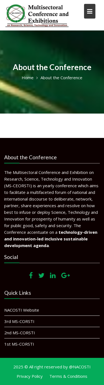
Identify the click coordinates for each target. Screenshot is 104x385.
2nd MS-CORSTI (20, 332)
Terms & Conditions (68, 376)
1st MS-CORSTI (19, 343)
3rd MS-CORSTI (20, 321)
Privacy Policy (30, 376)
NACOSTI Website (22, 310)
